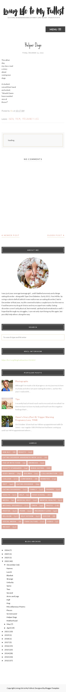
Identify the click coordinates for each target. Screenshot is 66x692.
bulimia (28, 474)
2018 (7, 639)
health (6, 495)
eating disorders (11, 490)
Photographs (21, 381)
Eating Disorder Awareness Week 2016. (22, 458)
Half (8, 600)
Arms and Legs (13, 596)
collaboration (49, 474)
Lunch (9, 572)
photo (49, 506)
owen (11, 119)
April (9, 628)
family (33, 490)
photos (6, 511)
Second (10, 593)
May (8, 624)
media (6, 500)
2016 (7, 646)
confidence (26, 479)
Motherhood (12, 620)
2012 (7, 660)
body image (9, 474)
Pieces (9, 610)
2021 (7, 631)
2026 (7, 550)
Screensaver (12, 614)
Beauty (22, 452)
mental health (48, 500)
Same (9, 586)
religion (7, 516)
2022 (7, 561)
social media (9, 522)
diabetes (45, 479)
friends (50, 490)
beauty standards (12, 468)
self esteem (27, 516)
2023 (7, 557)
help (21, 495)
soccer (46, 516)
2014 (7, 653)
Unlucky (10, 582)
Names (10, 568)
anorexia (33, 463)
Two (8, 589)
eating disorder (25, 484)
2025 (7, 554)
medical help (23, 500)
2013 (7, 657)
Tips (17, 399)
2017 (7, 642)
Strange (10, 579)
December (11, 565)
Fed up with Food (11, 463)
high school (38, 495)
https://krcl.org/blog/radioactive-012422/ (19, 360)
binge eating (37, 468)
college (7, 479)
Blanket (10, 575)
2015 (7, 650)
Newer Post (11, 235)
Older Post (54, 235)
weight (6, 527)
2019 (7, 635)
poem (18, 119)
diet (5, 484)
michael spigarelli (12, 506)
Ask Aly (6, 452)
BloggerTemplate (52, 688)
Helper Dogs (12, 617)
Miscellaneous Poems (16, 607)
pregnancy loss (30, 119)
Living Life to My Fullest (24, 688)
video (50, 522)
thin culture (31, 522)
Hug (8, 603)
